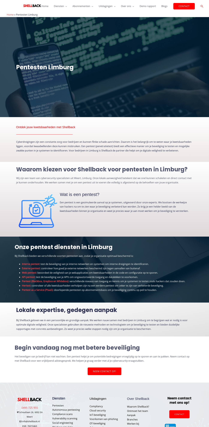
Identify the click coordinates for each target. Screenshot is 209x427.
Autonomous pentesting (66, 410)
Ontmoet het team (137, 411)
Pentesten (58, 405)
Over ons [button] (125, 6)
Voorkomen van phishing (104, 419)
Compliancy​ (96, 406)
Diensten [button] (60, 6)
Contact (179, 414)
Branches (132, 419)
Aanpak (131, 415)
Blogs (162, 6)
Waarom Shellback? (138, 406)
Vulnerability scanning (64, 418)
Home (47, 6)
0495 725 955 (29, 407)
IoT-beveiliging (98, 415)
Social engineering (62, 422)
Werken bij (133, 424)
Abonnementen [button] (82, 6)
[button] (181, 6)
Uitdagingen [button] (106, 6)
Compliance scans (62, 414)
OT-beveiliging (97, 423)
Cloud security (98, 410)
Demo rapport (146, 6)
